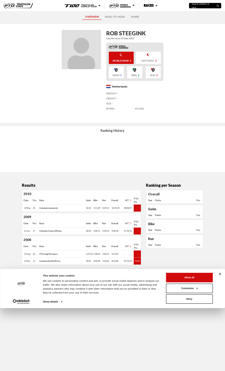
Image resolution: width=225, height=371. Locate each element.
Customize (189, 351)
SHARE (135, 16)
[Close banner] (220, 337)
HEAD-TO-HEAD (115, 16)
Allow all (189, 340)
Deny (189, 362)
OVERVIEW (92, 16)
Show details (50, 364)
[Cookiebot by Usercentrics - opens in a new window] (21, 364)
